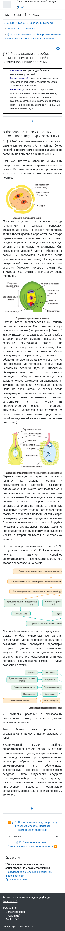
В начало (9, 22)
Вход (20, 7)
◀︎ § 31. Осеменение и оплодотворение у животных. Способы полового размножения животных (33, 826)
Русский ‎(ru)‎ (10, 908)
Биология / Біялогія (41, 22)
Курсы (22, 22)
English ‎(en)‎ (12, 919)
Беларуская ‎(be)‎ (15, 911)
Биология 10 (14, 28)
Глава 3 (30, 28)
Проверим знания (16, 879)
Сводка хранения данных (18, 926)
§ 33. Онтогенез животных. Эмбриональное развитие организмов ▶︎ (32, 844)
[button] (59, 48)
